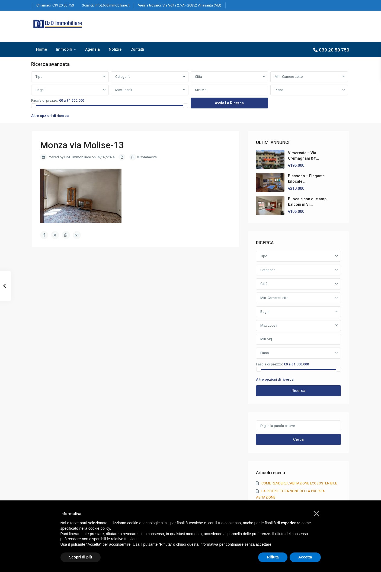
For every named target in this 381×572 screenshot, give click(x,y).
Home (41, 49)
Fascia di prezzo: (44, 100)
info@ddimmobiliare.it (112, 5)
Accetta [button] (305, 557)
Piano (279, 90)
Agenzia (92, 49)
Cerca (298, 439)
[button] (316, 513)
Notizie (115, 49)
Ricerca (298, 390)
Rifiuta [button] (273, 557)
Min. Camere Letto (289, 77)
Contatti (137, 49)
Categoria (122, 77)
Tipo (39, 77)
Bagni (40, 90)
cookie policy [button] (99, 528)
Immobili (64, 49)
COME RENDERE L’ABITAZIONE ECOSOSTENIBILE (299, 483)
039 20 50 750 (63, 5)
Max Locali (123, 90)
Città (198, 77)
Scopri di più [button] (80, 557)
